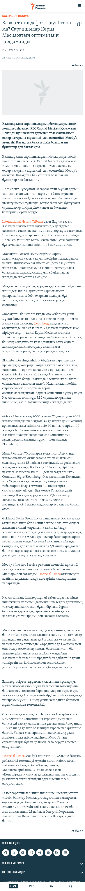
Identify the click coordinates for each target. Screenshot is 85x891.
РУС (31, 886)
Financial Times (49, 574)
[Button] (77, 65)
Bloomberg (41, 323)
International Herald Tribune (23, 221)
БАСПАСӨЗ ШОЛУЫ (15, 16)
